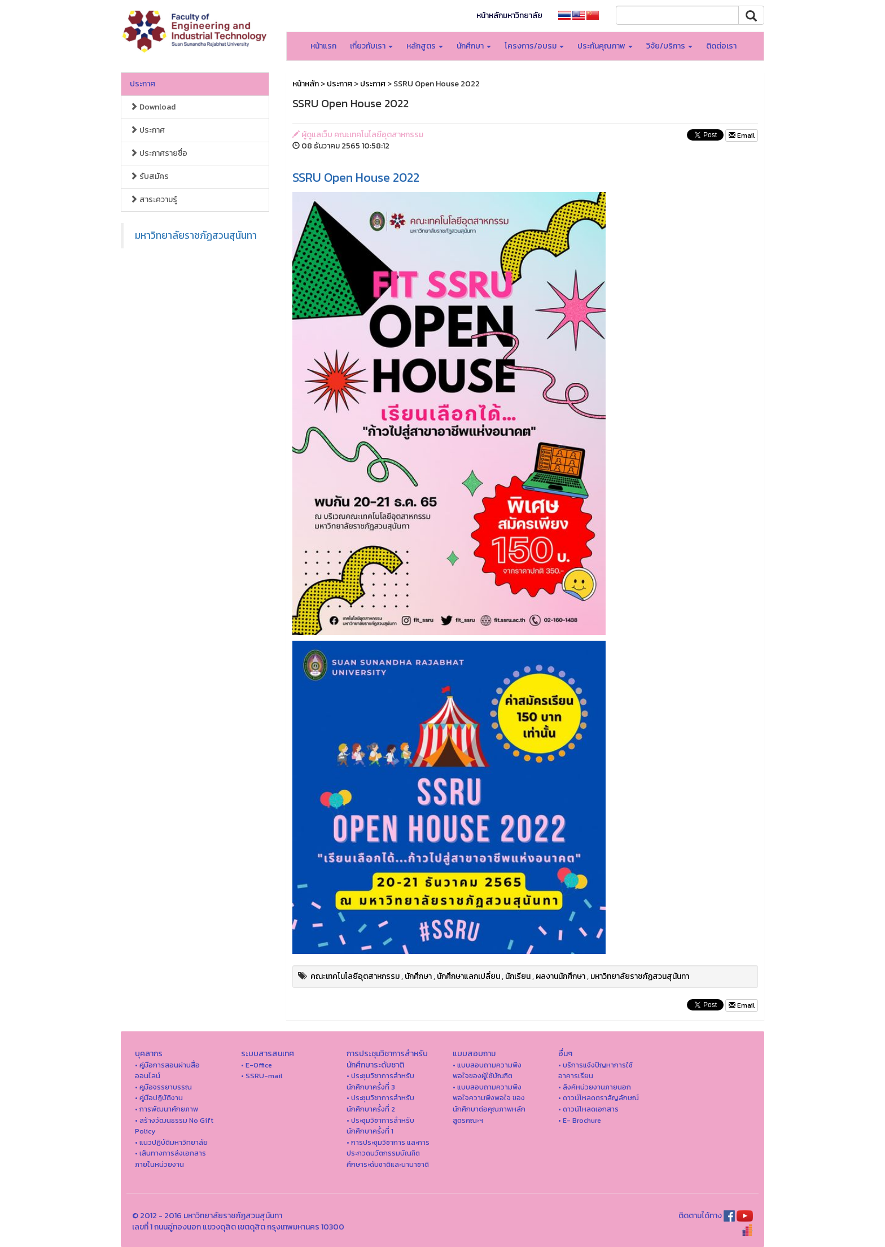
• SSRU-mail (261, 1075)
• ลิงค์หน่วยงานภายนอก (594, 1087)
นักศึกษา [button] (474, 46)
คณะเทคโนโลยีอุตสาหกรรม (355, 976)
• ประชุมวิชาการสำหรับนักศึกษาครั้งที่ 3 (380, 1081)
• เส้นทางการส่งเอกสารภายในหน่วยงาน (170, 1159)
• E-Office (256, 1065)
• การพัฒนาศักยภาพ (166, 1109)
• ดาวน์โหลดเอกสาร (588, 1109)
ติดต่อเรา (721, 46)
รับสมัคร (149, 176)
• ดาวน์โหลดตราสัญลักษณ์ (598, 1097)
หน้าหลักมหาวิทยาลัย (509, 15)
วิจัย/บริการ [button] (669, 46)
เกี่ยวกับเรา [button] (371, 46)
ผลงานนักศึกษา (560, 976)
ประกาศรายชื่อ (158, 153)
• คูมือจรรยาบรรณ (163, 1087)
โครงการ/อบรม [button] (534, 46)
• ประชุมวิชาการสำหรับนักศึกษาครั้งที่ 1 (380, 1126)
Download (153, 107)
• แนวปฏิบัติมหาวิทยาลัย (171, 1142)
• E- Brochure (579, 1120)
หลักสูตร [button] (424, 46)
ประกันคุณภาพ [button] (605, 46)
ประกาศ (142, 84)
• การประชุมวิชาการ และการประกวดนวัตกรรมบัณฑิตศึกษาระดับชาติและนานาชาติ (388, 1153)
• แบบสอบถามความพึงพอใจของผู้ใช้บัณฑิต (487, 1071)
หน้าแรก (323, 46)
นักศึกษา (418, 976)
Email (742, 135)
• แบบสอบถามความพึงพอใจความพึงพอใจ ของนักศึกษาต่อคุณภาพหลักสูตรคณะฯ (489, 1104)
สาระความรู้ (153, 199)
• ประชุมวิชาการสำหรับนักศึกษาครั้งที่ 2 (380, 1103)
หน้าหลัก (305, 84)
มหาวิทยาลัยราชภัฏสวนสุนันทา (196, 235)
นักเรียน (518, 976)
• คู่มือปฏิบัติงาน (159, 1097)
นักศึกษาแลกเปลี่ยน (468, 976)
